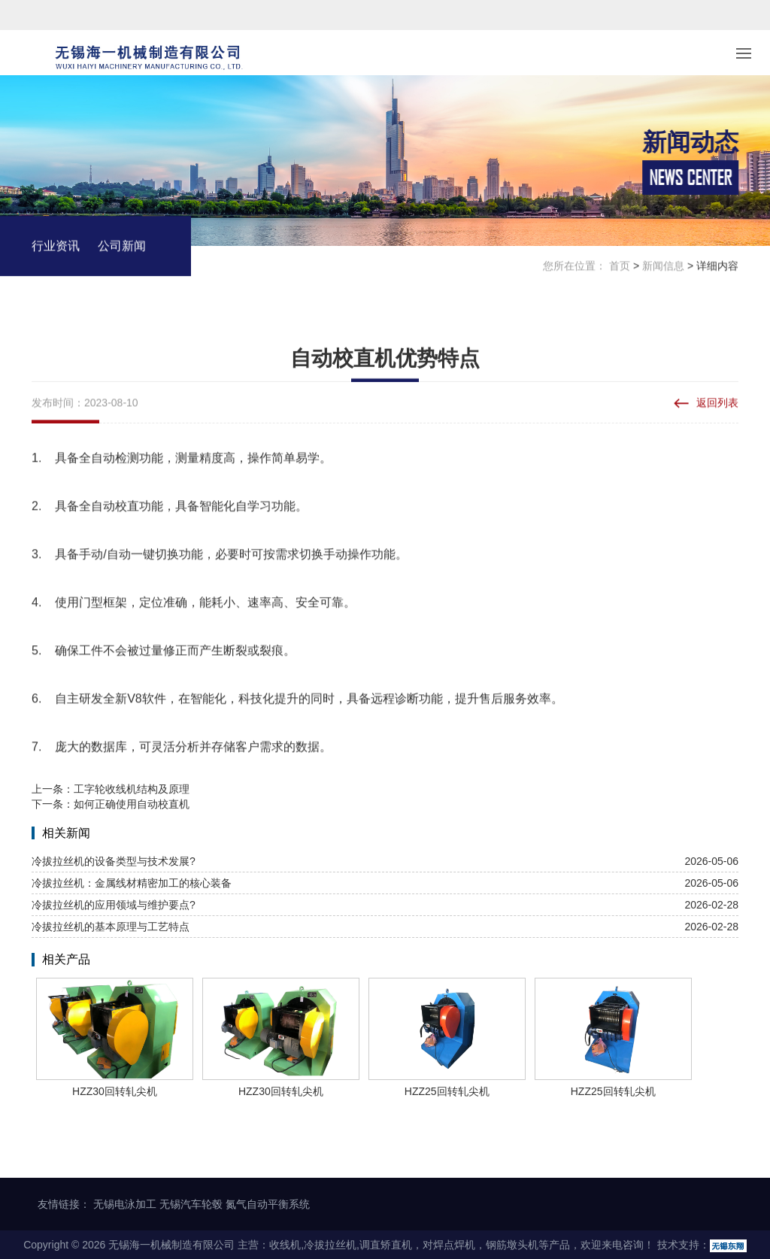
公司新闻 (122, 247)
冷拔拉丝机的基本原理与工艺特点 (110, 927)
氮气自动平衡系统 (268, 1204)
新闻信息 (663, 267)
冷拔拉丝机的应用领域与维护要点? (114, 905)
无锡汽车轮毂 (191, 1204)
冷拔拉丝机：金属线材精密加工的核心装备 (132, 883)
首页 (619, 267)
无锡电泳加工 (124, 1204)
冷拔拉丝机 (330, 1245)
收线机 (285, 1245)
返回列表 (717, 404)
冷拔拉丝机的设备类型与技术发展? (114, 861)
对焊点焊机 (449, 1245)
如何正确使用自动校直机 (131, 804)
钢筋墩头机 (512, 1245)
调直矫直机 (385, 1245)
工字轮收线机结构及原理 (131, 789)
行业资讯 (56, 247)
